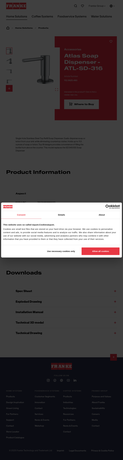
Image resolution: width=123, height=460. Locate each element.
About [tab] (102, 214)
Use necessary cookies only (61, 251)
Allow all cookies (100, 251)
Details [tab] (61, 214)
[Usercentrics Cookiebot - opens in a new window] (107, 207)
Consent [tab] (21, 214)
